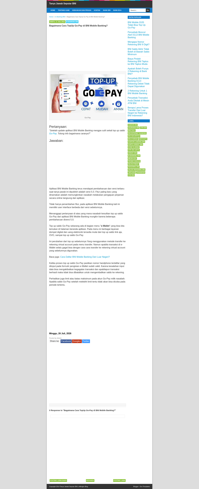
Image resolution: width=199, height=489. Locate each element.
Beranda (90, 480)
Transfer (141, 172)
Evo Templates (145, 486)
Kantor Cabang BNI (136, 141)
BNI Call (131, 130)
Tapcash (131, 172)
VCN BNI (131, 175)
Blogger (135, 486)
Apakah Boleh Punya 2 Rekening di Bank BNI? (138, 71)
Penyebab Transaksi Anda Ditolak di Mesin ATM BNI (138, 100)
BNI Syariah (133, 139)
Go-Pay (53, 133)
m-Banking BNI (72, 21)
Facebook (66, 341)
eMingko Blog (83, 486)
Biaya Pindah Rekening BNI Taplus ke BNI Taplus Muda (138, 61)
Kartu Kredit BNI (135, 144)
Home (53, 10)
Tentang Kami (64, 10)
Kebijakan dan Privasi (81, 10)
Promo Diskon (134, 161)
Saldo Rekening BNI (136, 169)
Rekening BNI (133, 167)
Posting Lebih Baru (58, 480)
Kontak (97, 10)
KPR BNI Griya (133, 150)
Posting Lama (119, 480)
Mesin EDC (132, 158)
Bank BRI (107, 10)
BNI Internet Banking (137, 133)
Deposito (143, 139)
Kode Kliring (133, 147)
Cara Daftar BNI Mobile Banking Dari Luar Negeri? (85, 257)
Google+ (77, 341)
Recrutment (133, 164)
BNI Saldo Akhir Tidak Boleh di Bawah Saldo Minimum (138, 52)
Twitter (86, 341)
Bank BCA (117, 10)
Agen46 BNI (132, 125)
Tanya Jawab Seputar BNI (62, 3)
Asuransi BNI (133, 127)
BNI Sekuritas (134, 136)
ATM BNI (143, 127)
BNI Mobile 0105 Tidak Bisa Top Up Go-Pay (137, 25)
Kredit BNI (132, 153)
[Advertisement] (87, 48)
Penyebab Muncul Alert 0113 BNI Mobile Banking (138, 35)
